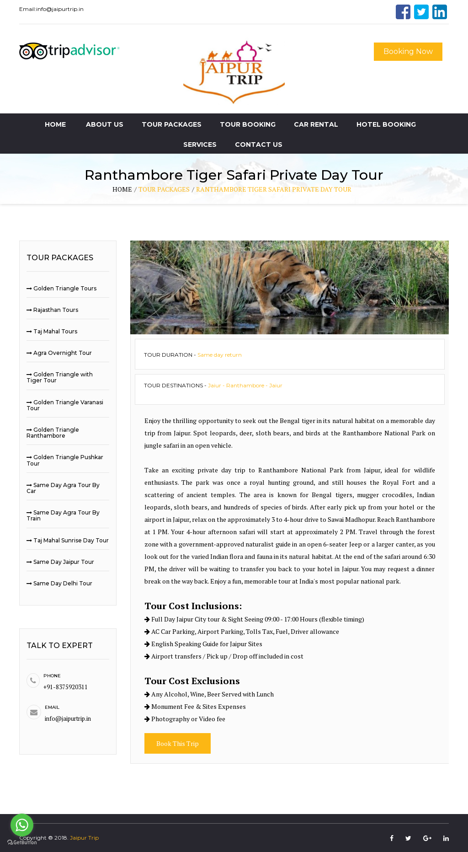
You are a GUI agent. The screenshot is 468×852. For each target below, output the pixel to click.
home (122, 189)
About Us (104, 124)
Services (200, 144)
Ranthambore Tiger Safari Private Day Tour (273, 189)
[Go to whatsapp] (22, 825)
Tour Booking (248, 124)
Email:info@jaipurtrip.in (51, 8)
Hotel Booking (386, 124)
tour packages (164, 189)
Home (55, 124)
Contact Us (258, 144)
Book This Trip (177, 743)
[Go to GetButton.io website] (22, 843)
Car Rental (316, 124)
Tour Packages (172, 124)
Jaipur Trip (84, 837)
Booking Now (408, 51)
